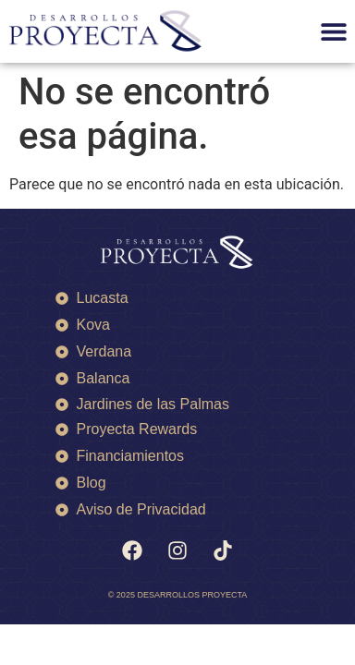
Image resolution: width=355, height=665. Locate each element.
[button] (334, 32)
